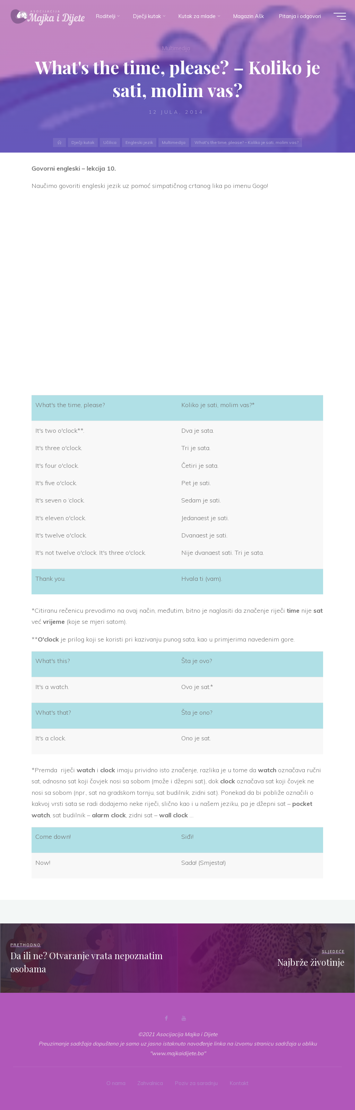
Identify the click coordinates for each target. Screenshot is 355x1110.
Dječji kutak (83, 142)
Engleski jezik (139, 142)
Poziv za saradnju (196, 1083)
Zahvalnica (150, 1083)
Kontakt (239, 1083)
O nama (115, 1083)
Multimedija (173, 142)
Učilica (110, 142)
